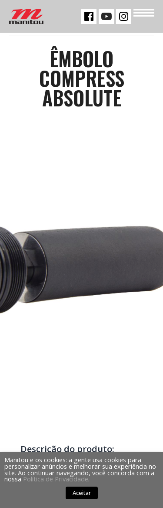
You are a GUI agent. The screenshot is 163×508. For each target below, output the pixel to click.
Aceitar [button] (82, 493)
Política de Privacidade (55, 478)
